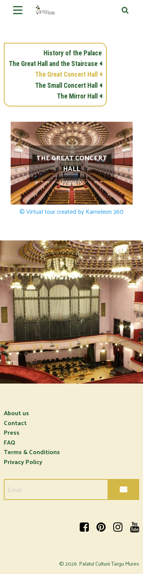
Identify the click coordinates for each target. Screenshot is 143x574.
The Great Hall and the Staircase (53, 64)
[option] (71, 312)
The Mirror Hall (77, 96)
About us (16, 412)
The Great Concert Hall (66, 74)
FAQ (9, 442)
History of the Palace (72, 53)
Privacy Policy (23, 461)
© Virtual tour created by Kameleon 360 (71, 211)
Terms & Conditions (32, 451)
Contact (15, 422)
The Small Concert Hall (66, 85)
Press (11, 432)
